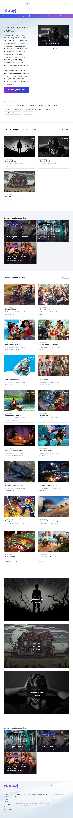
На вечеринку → (44, 490)
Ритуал (8, 196)
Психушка (43, 380)
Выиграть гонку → (10, 314)
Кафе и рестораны (33, 16)
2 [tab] (54, 48)
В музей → (42, 314)
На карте (66, 130)
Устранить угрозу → (11, 166)
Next (67, 36)
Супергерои (10, 521)
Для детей (40, 105)
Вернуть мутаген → (10, 526)
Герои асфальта (11, 309)
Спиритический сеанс (14, 450)
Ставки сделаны (11, 556)
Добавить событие (42, 795)
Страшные (8, 105)
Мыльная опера (11, 344)
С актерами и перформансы (14, 109)
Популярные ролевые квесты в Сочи (17, 90)
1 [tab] (51, 48)
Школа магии (44, 415)
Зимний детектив (12, 380)
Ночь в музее (44, 309)
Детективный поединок (49, 344)
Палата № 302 (44, 161)
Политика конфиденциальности (24, 799)
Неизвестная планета (14, 486)
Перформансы (15, 16)
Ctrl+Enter (7, 806)
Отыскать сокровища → (12, 420)
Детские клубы (53, 16)
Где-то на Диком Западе (49, 521)
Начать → (42, 166)
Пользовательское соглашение (31, 797)
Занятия (62, 16)
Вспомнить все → (10, 490)
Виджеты (17, 797)
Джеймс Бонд (10, 161)
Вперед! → (8, 201)
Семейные (49, 109)
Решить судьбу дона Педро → (14, 349)
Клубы (44, 16)
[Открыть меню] (67, 11)
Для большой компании (13, 113)
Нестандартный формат (34, 109)
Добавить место (31, 795)
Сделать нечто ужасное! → (47, 385)
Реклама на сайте (20, 795)
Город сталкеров (45, 450)
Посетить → (43, 455)
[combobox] (14, 4)
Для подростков (53, 105)
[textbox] (14, 2)
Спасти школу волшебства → (47, 420)
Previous (40, 36)
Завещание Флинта (13, 415)
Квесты (5, 16)
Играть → (42, 349)
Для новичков (20, 105)
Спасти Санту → (9, 385)
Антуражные (28, 113)
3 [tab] (56, 48)
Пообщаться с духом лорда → (14, 455)
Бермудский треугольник (49, 556)
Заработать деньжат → (12, 561)
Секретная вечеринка (48, 486)
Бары (23, 16)
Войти (67, 4)
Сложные (31, 105)
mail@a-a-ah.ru (27, 805)
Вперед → (42, 561)
